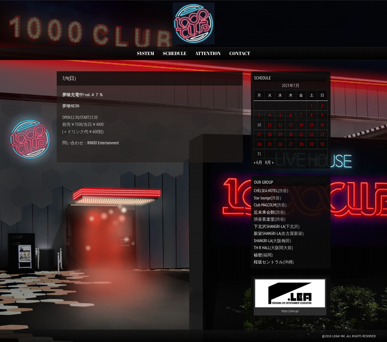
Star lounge (262, 198)
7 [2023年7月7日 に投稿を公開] (301, 115)
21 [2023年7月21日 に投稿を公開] (301, 134)
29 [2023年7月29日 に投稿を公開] (312, 144)
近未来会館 (264, 212)
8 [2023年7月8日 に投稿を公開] (312, 115)
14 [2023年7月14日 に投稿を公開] (301, 125)
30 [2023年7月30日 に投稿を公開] (322, 144)
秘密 (258, 255)
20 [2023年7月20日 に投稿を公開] (291, 134)
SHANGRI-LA (263, 240)
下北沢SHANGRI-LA (269, 226)
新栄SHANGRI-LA (267, 233)
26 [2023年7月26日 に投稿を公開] (280, 144)
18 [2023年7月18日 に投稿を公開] (270, 134)
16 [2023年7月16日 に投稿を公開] (322, 125)
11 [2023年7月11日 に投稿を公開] (270, 125)
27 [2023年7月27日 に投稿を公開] (291, 144)
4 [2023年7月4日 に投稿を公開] (270, 115)
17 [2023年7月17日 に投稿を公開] (259, 134)
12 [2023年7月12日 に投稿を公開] (280, 125)
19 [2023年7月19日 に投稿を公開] (280, 134)
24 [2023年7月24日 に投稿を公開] (259, 144)
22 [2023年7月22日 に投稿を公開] (312, 134)
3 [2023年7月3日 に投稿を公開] (259, 115)
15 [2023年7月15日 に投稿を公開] (312, 125)
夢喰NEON (70, 106)
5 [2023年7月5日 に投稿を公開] (280, 115)
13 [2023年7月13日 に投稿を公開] (291, 125)
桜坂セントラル (268, 262)
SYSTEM (145, 53)
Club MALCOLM (265, 204)
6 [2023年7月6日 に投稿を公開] (291, 115)
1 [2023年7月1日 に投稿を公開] (312, 105)
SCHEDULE (175, 53)
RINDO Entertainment (103, 142)
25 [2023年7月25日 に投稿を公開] (270, 144)
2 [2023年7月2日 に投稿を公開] (322, 105)
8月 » (269, 162)
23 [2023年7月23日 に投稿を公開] (322, 134)
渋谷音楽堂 (264, 219)
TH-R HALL (262, 247)
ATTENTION (208, 53)
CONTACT (239, 53)
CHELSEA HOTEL (265, 190)
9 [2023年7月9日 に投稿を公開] (322, 115)
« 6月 (258, 162)
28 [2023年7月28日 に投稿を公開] (301, 144)
